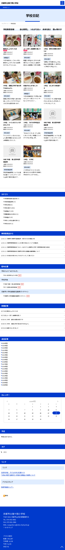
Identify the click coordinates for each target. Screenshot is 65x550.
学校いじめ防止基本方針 (11, 220)
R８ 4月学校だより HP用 (13, 275)
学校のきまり (8, 223)
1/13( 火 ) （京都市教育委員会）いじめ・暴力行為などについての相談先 (19, 243)
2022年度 (5, 353)
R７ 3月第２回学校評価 (13, 287)
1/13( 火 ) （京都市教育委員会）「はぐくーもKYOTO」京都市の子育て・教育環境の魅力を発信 (25, 247)
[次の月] (57, 401)
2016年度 (5, 366)
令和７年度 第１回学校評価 (14, 284)
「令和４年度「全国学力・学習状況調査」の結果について (18, 475)
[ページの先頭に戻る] (62, 547)
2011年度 (5, 378)
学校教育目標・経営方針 (11, 198)
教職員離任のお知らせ (10, 214)
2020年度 (5, 357)
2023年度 (5, 350)
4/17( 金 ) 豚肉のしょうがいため (9, 311)
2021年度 (5, 355)
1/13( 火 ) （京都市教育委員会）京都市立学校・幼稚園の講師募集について (20, 251)
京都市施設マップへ (7, 487)
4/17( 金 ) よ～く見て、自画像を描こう (11, 315)
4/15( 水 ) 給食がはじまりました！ (10, 328)
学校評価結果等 (9, 202)
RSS (6, 495)
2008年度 (5, 385)
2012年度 (5, 376)
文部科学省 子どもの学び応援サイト (13, 472)
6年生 (5, 452)
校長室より (7, 217)
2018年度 (5, 362)
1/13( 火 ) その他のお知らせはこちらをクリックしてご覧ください (17, 255)
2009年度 (5, 383)
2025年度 (5, 346)
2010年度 (5, 380)
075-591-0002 (11, 519)
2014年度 (5, 371)
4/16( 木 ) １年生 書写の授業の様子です (12, 319)
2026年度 (5, 343)
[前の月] (7, 401)
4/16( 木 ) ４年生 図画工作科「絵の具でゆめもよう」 (15, 324)
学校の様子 (8, 208)
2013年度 (5, 373)
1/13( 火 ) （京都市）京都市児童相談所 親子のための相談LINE (18, 239)
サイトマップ (9, 527)
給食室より (7, 211)
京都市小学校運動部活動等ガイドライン (17, 296)
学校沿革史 (8, 205)
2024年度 (5, 348)
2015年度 (5, 369)
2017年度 (5, 364)
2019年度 (5, 359)
